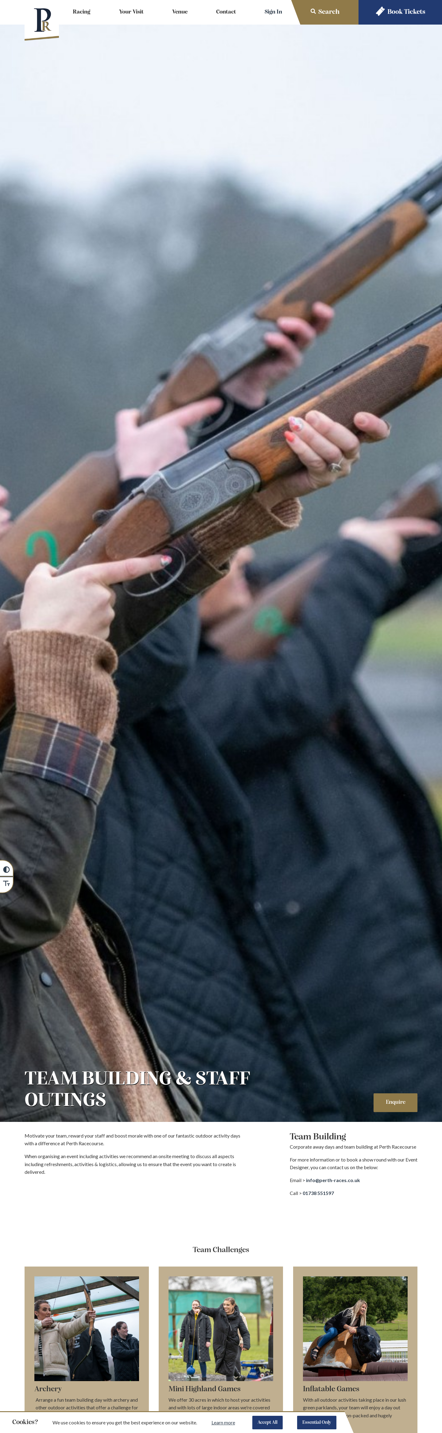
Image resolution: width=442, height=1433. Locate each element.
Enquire (395, 1102)
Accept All (267, 1422)
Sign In (273, 12)
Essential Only (316, 1422)
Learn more (223, 1422)
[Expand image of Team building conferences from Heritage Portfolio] (86, 1329)
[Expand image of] (355, 1329)
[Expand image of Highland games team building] (221, 1329)
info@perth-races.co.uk (333, 1180)
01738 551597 (318, 1193)
